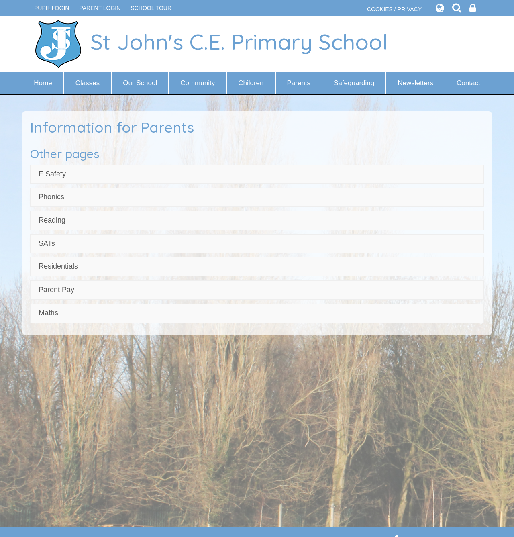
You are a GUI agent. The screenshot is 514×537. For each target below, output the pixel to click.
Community (197, 83)
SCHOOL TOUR (151, 8)
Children (250, 83)
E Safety (52, 174)
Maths (48, 313)
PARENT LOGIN (99, 8)
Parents (299, 83)
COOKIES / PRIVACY (394, 9)
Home (43, 83)
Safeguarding (354, 83)
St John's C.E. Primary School (211, 44)
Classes (87, 83)
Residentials (58, 266)
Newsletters (415, 83)
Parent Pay (56, 290)
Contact (468, 83)
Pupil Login (51, 8)
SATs (47, 243)
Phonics (51, 197)
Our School (140, 83)
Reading (52, 220)
